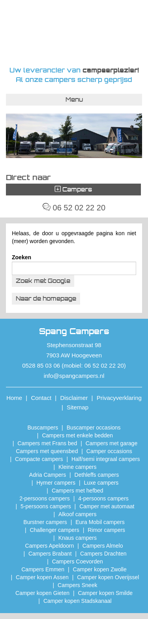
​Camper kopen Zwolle (100, 569)
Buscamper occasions (94, 427)
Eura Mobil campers (100, 522)
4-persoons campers (103, 498)
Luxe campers (101, 483)
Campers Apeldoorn (49, 546)
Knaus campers (77, 538)
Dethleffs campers (97, 475)
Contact (41, 397)
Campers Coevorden (77, 561)
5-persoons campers (46, 506)
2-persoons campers (44, 498)
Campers (73, 189)
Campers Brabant (50, 553)
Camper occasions (109, 451)
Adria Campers (47, 475)
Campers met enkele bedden (77, 435)
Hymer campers (55, 483)
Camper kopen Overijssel (108, 577)
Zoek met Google (43, 280)
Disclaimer (74, 397)
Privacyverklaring (119, 397)
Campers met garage (112, 443)
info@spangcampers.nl (74, 375)
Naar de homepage (46, 298)
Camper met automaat (106, 506)
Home (14, 397)
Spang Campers (74, 33)
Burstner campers (45, 522)
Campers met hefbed (77, 490)
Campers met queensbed (47, 451)
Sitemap (77, 407)
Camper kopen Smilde (105, 593)
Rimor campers (106, 530)
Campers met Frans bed (47, 443)
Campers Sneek (77, 585)
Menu (74, 99)
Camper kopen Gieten (42, 593)
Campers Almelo (102, 546)
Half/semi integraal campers (105, 459)
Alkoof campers (77, 514)
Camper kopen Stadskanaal (77, 601)
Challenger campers (54, 530)
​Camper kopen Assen (42, 577)
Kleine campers (77, 467)
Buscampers (42, 427)
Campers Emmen (42, 569)
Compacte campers (39, 459)
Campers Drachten (103, 553)
